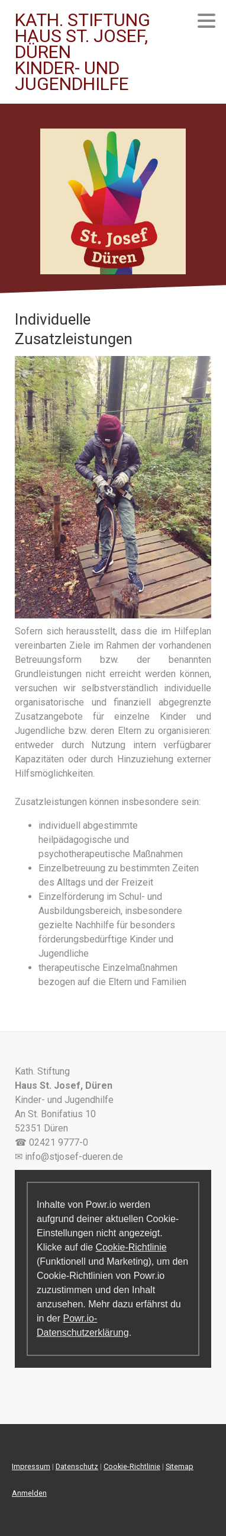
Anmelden (29, 1493)
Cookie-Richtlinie (131, 1247)
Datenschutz (77, 1466)
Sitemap (179, 1466)
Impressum (31, 1466)
